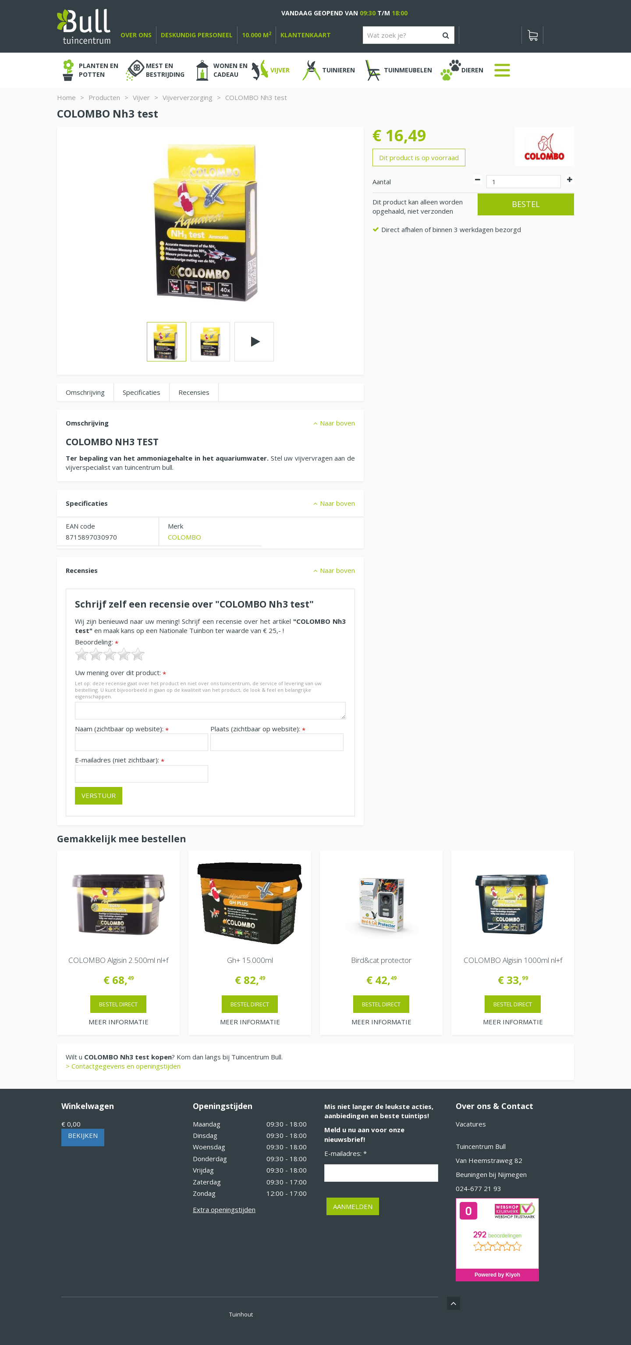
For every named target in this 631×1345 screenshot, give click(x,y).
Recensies (193, 392)
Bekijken (83, 1135)
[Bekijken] (532, 35)
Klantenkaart (305, 35)
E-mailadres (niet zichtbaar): (119, 760)
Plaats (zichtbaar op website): (257, 728)
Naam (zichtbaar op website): (122, 728)
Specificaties (141, 392)
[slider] (110, 654)
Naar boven (337, 423)
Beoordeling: (96, 642)
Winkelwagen (87, 1106)
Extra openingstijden (224, 1209)
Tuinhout (241, 1314)
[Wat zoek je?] (408, 35)
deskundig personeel (197, 35)
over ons (136, 35)
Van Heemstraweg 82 (489, 1160)
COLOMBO (184, 537)
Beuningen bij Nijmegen (491, 1174)
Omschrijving (85, 392)
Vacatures (471, 1124)
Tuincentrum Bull (481, 1146)
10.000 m (256, 35)
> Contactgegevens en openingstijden (123, 1066)
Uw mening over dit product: (120, 672)
